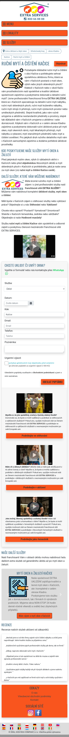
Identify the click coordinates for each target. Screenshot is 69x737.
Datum (8, 298)
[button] (34, 24)
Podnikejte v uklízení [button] (34, 487)
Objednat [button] (61, 63)
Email (8, 320)
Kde (7, 309)
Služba (8, 283)
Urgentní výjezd (13, 358)
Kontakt (34, 699)
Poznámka (10, 342)
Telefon (8, 330)
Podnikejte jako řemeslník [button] (34, 539)
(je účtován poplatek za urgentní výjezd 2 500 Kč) (29, 366)
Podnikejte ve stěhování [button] (34, 435)
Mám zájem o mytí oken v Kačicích (34, 616)
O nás (34, 692)
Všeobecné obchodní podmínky (34, 696)
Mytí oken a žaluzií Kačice (34, 573)
